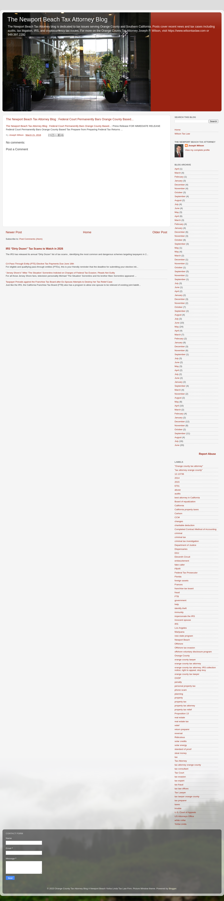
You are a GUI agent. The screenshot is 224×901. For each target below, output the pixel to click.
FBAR (178, 568)
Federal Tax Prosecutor (186, 572)
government (180, 600)
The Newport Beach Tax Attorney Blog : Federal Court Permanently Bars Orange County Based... (70, 119)
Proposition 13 (182, 713)
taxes (177, 804)
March (178, 173)
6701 (177, 486)
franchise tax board (184, 588)
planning (179, 694)
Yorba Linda (180, 824)
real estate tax (182, 721)
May (177, 212)
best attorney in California (187, 497)
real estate (180, 717)
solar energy (181, 745)
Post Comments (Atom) (30, 239)
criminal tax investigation (187, 541)
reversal (178, 733)
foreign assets (181, 580)
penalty (178, 682)
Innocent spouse (183, 620)
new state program (184, 636)
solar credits (181, 741)
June (177, 208)
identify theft (181, 608)
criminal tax (180, 537)
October (178, 192)
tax (176, 757)
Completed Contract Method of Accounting (195, 529)
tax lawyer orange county (187, 796)
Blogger (172, 888)
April (177, 169)
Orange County (182, 655)
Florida (178, 576)
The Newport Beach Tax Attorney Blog (57, 19)
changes (179, 521)
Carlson (178, 513)
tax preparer (181, 800)
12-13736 (179, 474)
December (180, 184)
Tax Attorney (181, 761)
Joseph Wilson (196, 145)
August (178, 200)
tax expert (179, 780)
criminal (178, 533)
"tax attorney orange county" (188, 470)
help (177, 604)
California (179, 505)
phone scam (181, 690)
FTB (177, 596)
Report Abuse (207, 453)
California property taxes (187, 509)
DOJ (177, 553)
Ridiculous (180, 737)
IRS (176, 624)
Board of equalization (185, 501)
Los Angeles (181, 628)
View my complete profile (197, 150)
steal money (181, 753)
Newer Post (14, 232)
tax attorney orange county (188, 765)
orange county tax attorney (188, 663)
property (179, 697)
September (180, 196)
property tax (180, 701)
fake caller (180, 564)
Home (87, 232)
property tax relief (183, 709)
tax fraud (179, 784)
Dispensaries (181, 549)
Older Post (160, 232)
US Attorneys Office (184, 816)
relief (177, 725)
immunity (179, 612)
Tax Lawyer (180, 792)
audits (178, 493)
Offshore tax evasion (185, 647)
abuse (178, 490)
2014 (177, 478)
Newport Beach (182, 640)
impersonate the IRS (185, 616)
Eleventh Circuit (182, 557)
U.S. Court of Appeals (185, 812)
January (178, 180)
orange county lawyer (185, 659)
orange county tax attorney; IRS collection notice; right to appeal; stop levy (195, 668)
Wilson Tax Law (182, 133)
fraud (177, 592)
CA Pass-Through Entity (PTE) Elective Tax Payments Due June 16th (40, 263)
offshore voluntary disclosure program (193, 651)
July (177, 204)
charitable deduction (185, 525)
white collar (180, 820)
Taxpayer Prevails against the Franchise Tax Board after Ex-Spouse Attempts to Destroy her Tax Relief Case (59, 282)
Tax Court (179, 773)
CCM (177, 517)
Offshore (179, 644)
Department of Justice (185, 545)
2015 (177, 482)
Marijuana (179, 632)
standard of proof (183, 749)
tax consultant (181, 769)
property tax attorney (185, 705)
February (179, 177)
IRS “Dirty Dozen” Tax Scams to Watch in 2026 (34, 248)
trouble (178, 808)
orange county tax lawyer (187, 674)
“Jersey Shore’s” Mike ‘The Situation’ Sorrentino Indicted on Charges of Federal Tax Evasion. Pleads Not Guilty (60, 273)
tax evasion (180, 776)
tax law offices (182, 788)
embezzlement (182, 561)
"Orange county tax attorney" (189, 466)
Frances (179, 584)
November (180, 188)
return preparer (182, 729)
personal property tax (185, 686)
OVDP (178, 678)
